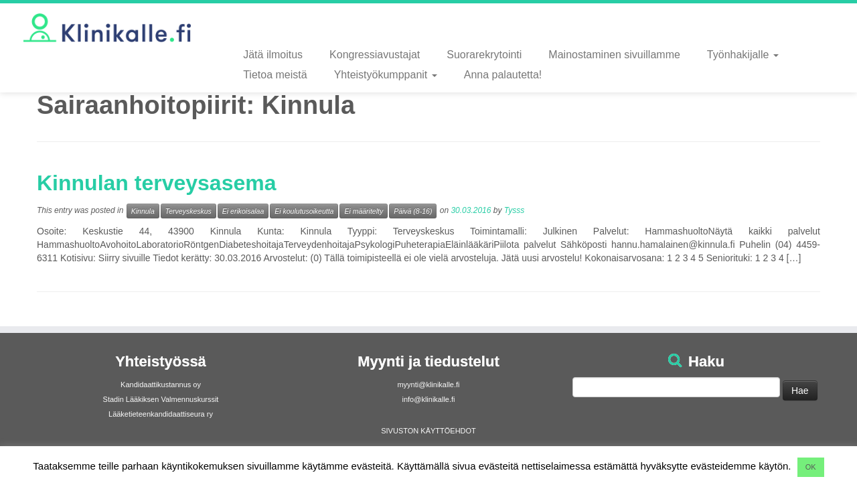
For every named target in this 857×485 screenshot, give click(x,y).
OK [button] (810, 467)
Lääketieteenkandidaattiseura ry (160, 414)
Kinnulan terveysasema (157, 183)
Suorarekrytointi (484, 54)
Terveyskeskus (188, 211)
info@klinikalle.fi (428, 399)
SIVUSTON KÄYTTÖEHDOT (428, 431)
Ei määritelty (363, 211)
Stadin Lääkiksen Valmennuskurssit (161, 399)
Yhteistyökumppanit (385, 74)
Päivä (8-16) (413, 211)
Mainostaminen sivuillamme (614, 54)
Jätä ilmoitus (273, 54)
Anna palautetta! (503, 74)
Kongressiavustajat (374, 54)
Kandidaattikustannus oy (161, 384)
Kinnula (143, 211)
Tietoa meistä (275, 74)
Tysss (514, 210)
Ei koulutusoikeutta (304, 211)
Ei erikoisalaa (243, 211)
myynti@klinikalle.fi (428, 384)
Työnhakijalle (743, 54)
